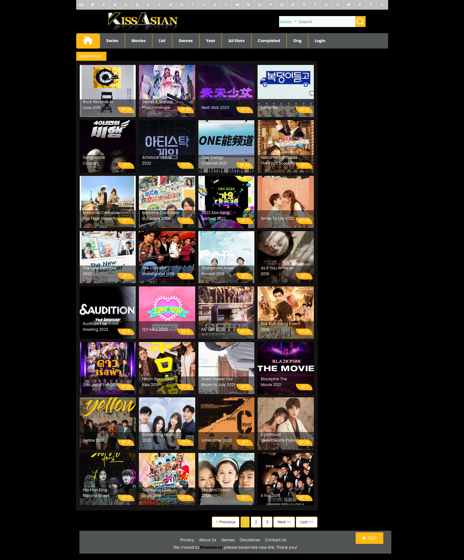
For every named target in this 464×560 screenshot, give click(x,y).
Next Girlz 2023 (215, 107)
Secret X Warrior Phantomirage (157, 104)
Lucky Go (269, 107)
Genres (186, 40)
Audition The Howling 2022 (95, 326)
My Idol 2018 (213, 329)
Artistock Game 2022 (157, 160)
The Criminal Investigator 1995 (158, 270)
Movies (139, 40)
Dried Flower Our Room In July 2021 (218, 381)
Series (112, 40)
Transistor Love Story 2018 (156, 492)
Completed (269, 40)
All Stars (236, 40)
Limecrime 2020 (217, 440)
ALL (81, 5)
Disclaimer (250, 540)
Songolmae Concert (94, 160)
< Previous (225, 522)
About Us (207, 540)
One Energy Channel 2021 (214, 160)
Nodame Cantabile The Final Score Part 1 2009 (279, 160)
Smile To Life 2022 (277, 218)
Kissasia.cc (211, 547)
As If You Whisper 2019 (277, 270)
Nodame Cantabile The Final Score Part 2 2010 (102, 215)
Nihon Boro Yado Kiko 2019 (158, 381)
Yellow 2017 (93, 440)
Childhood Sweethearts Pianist (279, 437)
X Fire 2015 (270, 495)
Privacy (187, 540)
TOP (369, 538)
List (162, 40)
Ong (297, 40)
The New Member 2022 (99, 270)
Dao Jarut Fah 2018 (101, 384)
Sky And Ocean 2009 (216, 492)
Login (320, 40)
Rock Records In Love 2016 (98, 104)
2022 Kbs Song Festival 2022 (216, 215)
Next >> (284, 522)
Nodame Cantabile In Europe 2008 (160, 215)
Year (210, 40)
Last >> (306, 522)
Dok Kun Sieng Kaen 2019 (280, 326)
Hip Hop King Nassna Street (96, 492)
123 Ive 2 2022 (155, 329)
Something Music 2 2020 (160, 437)
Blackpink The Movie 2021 (274, 381)
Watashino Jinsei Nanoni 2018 (218, 270)
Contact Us (275, 540)
